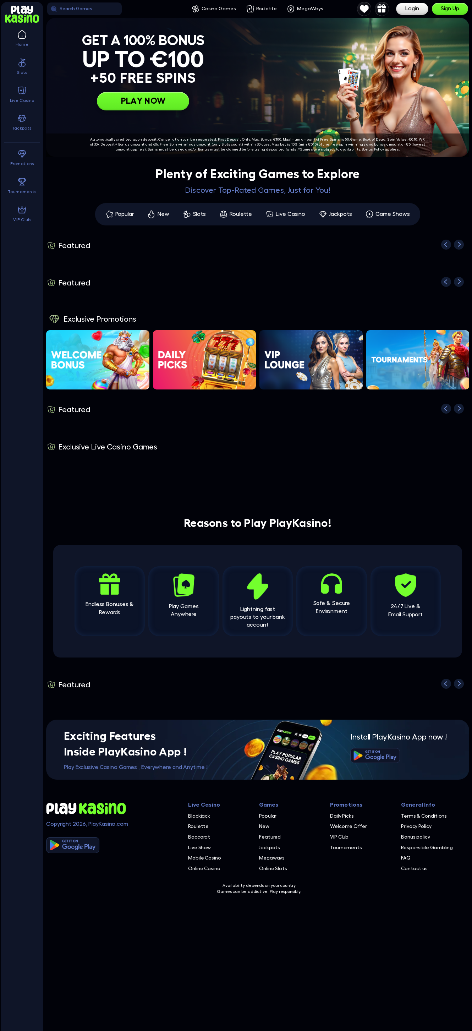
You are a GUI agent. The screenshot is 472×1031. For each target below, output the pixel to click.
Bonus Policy (373, 149)
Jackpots (340, 214)
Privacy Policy (416, 826)
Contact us (414, 868)
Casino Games (219, 8)
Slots (199, 214)
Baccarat (199, 836)
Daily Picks (342, 815)
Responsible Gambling (427, 847)
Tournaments (346, 847)
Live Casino (290, 214)
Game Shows (392, 214)
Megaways (272, 857)
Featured (270, 836)
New (163, 214)
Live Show (199, 847)
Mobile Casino (204, 857)
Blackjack (199, 815)
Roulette (266, 8)
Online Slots (273, 868)
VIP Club (339, 836)
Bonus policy (415, 836)
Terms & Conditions (424, 815)
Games (269, 805)
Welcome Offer (348, 826)
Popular (124, 214)
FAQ (406, 857)
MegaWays (310, 8)
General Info (418, 805)
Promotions (346, 805)
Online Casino (204, 868)
